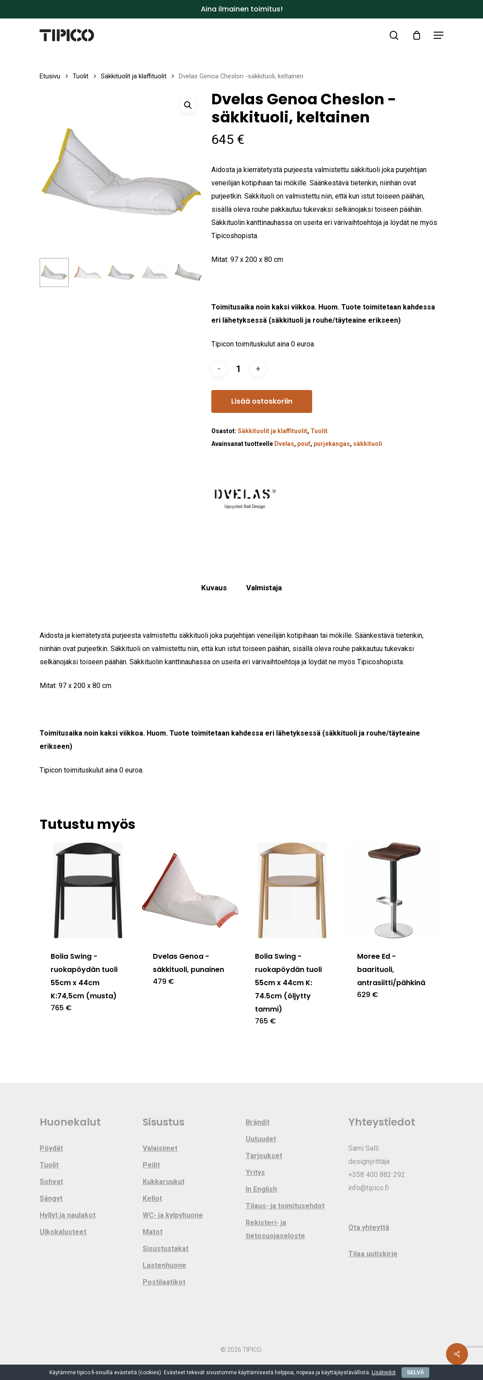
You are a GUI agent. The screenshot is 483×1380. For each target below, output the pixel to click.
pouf (303, 443)
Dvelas (284, 443)
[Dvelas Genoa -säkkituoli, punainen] (190, 890)
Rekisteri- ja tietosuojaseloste (275, 1229)
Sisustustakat (165, 1248)
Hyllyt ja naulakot (68, 1215)
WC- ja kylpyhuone (173, 1215)
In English (261, 1189)
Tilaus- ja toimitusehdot (285, 1206)
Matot (152, 1232)
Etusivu (50, 76)
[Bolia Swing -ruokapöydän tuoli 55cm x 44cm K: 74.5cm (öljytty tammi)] (292, 890)
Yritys (255, 1172)
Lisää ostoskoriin (261, 401)
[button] (438, 35)
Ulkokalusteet (63, 1232)
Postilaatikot (164, 1282)
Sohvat (51, 1182)
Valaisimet (160, 1148)
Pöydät (51, 1148)
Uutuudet (261, 1139)
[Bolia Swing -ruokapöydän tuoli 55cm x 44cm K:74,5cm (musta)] (88, 890)
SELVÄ (415, 1372)
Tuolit (80, 76)
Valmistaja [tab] (264, 587)
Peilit (151, 1165)
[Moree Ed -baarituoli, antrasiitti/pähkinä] (394, 890)
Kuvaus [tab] (214, 587)
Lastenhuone (164, 1265)
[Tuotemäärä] (239, 369)
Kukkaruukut (163, 1182)
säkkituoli (367, 443)
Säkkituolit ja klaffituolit (133, 76)
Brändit (257, 1122)
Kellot (152, 1198)
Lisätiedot (384, 1372)
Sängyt (51, 1198)
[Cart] (416, 35)
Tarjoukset (264, 1156)
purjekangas (331, 443)
